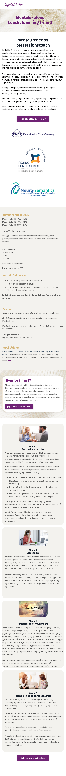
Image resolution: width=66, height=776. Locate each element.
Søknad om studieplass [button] (33, 758)
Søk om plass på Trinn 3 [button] (33, 118)
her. (9, 360)
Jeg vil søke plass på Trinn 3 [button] (19, 407)
